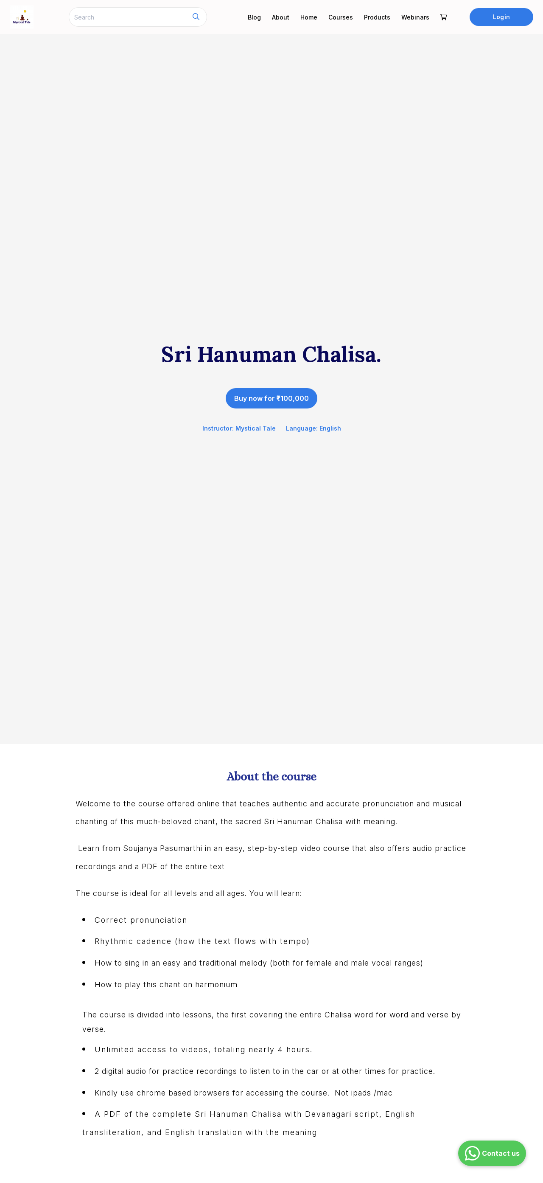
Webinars (415, 17)
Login (501, 16)
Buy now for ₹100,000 (271, 398)
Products (377, 17)
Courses (340, 17)
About (280, 17)
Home (308, 17)
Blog (254, 17)
